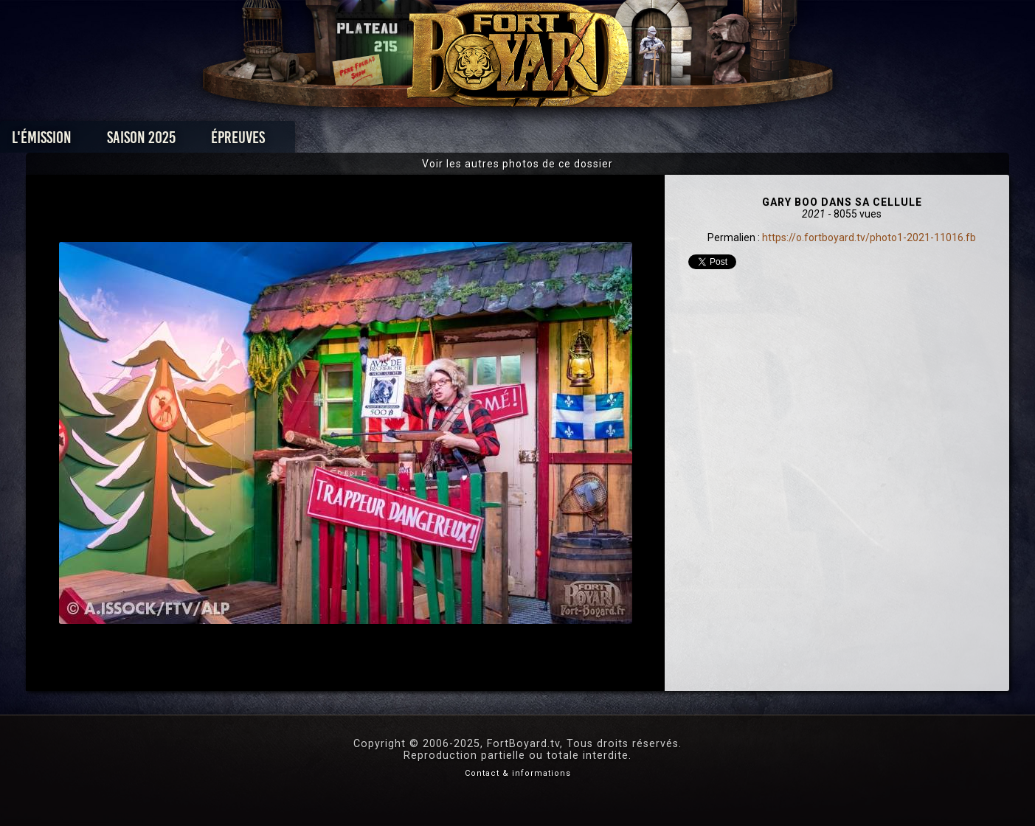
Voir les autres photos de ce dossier (517, 164)
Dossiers (620, 141)
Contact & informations (518, 773)
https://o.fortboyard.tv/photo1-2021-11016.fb (869, 237)
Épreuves (383, 141)
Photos (466, 141)
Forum (699, 141)
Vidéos (540, 141)
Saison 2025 (286, 141)
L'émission (187, 141)
